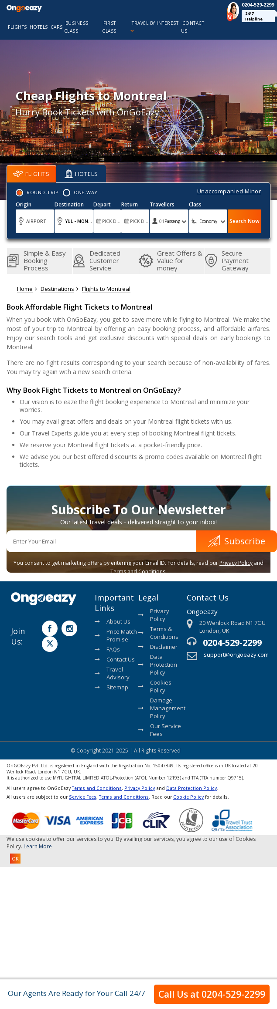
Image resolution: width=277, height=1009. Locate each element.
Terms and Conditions (97, 788)
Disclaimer (158, 647)
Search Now (244, 221)
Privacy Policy (236, 563)
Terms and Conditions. (138, 571)
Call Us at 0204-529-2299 (211, 994)
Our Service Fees (159, 730)
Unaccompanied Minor (229, 191)
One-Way (86, 192)
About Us (112, 621)
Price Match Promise (116, 635)
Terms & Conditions (158, 633)
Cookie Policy (188, 797)
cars (57, 27)
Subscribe (236, 541)
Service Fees (82, 797)
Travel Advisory (112, 673)
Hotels (81, 173)
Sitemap (111, 687)
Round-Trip (42, 192)
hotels (39, 27)
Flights (31, 174)
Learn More (38, 846)
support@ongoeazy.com (236, 654)
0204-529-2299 (232, 642)
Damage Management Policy (160, 708)
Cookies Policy (154, 686)
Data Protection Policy (157, 664)
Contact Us (115, 659)
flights (17, 27)
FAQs (107, 649)
